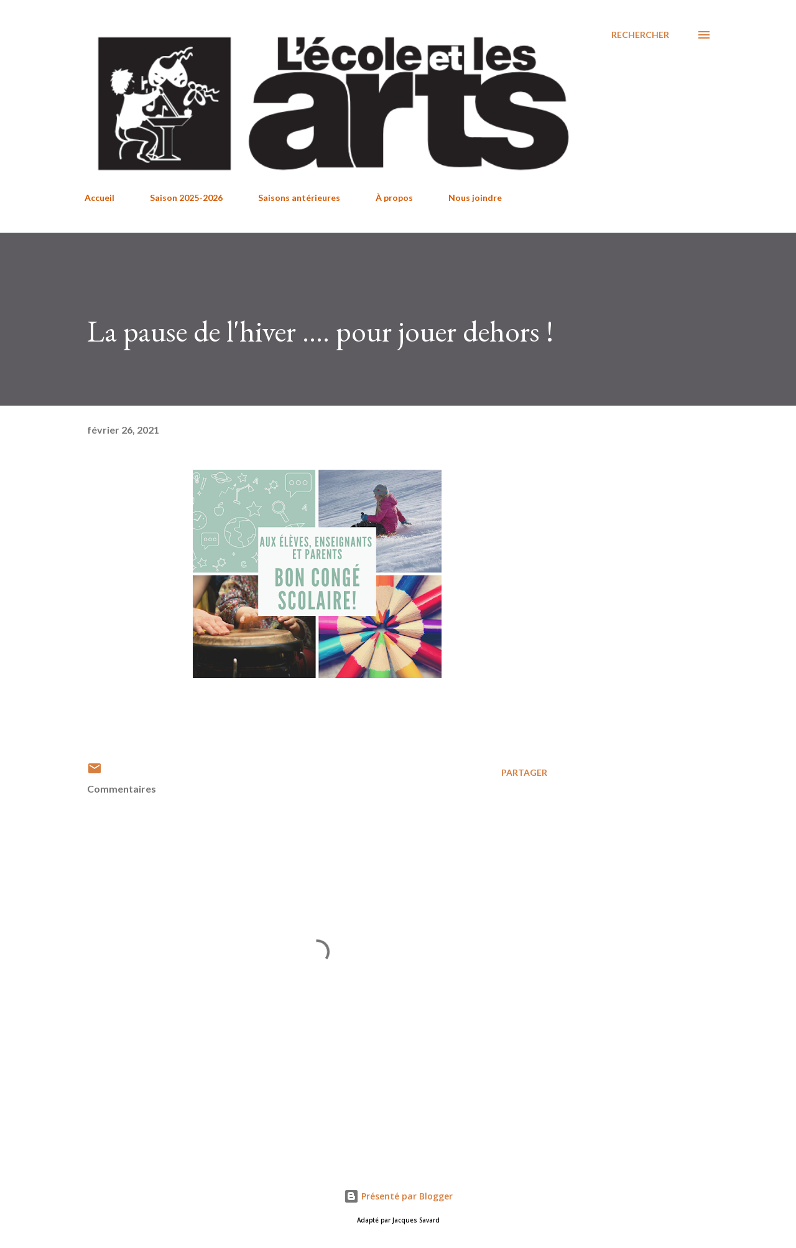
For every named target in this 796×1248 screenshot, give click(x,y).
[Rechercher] (640, 34)
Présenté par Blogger (398, 1196)
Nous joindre (475, 197)
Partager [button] (524, 772)
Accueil (99, 197)
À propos (394, 197)
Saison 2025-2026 (186, 197)
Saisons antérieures (299, 197)
